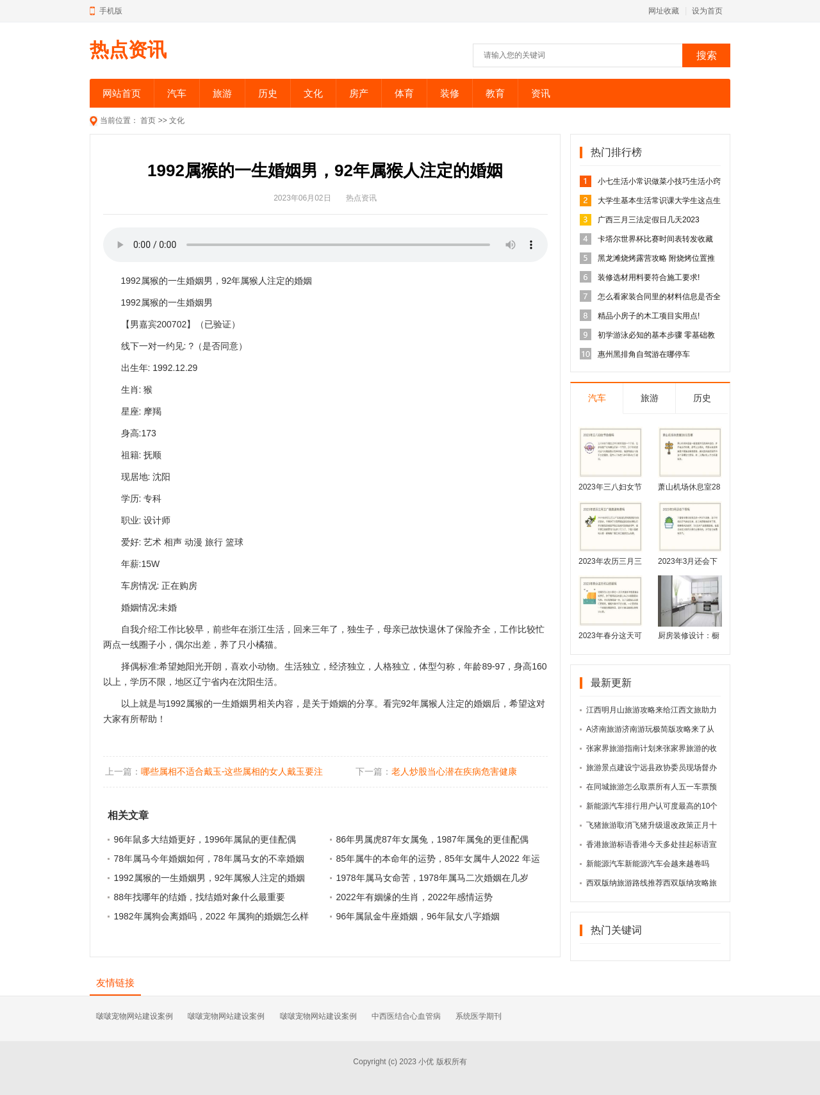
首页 (148, 120)
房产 (358, 93)
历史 (267, 93)
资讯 (540, 93)
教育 (495, 93)
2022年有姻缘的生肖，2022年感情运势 (414, 897)
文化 (313, 93)
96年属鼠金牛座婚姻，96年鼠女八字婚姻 (418, 916)
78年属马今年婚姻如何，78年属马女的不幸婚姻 (209, 858)
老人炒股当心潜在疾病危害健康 (454, 771)
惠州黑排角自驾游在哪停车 (644, 354)
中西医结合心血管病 (406, 1016)
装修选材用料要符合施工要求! (649, 277)
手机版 (110, 10)
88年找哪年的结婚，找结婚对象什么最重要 (200, 897)
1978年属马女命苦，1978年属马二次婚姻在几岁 (432, 878)
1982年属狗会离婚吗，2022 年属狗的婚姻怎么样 (211, 916)
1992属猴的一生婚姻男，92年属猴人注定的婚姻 (210, 878)
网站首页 (121, 93)
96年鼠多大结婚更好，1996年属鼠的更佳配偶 (205, 839)
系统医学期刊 (478, 1016)
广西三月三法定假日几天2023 (649, 219)
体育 (404, 93)
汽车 (176, 93)
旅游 (222, 93)
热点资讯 (128, 49)
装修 (449, 93)
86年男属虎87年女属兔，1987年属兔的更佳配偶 (432, 839)
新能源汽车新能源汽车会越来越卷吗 (647, 863)
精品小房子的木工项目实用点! (649, 315)
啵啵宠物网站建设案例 (134, 1016)
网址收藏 (663, 10)
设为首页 (707, 10)
